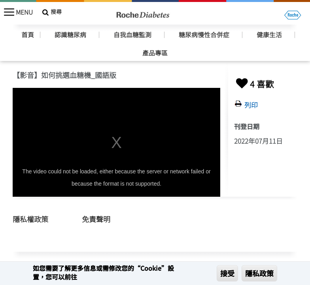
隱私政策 (259, 273)
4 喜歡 (254, 84)
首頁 (27, 35)
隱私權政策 (30, 219)
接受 (227, 273)
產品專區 (155, 53)
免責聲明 (96, 219)
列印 (251, 105)
